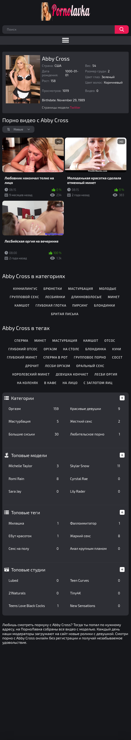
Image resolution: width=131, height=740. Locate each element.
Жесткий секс (95, 421)
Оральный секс (90, 366)
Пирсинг (80, 305)
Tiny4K (95, 593)
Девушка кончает (72, 374)
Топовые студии (28, 569)
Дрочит (32, 366)
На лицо (70, 383)
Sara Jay (34, 491)
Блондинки (104, 305)
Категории (22, 398)
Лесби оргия (106, 374)
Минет (114, 297)
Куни (116, 349)
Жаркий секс (95, 536)
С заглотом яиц (98, 383)
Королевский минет (31, 374)
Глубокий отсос (23, 349)
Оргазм (34, 409)
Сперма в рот (55, 357)
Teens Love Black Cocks (34, 606)
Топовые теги (25, 512)
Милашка (34, 523)
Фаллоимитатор (95, 523)
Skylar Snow (95, 466)
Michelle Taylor (34, 466)
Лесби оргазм (57, 366)
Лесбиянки (55, 297)
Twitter (75, 107)
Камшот (22, 305)
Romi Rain (34, 479)
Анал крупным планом (95, 548)
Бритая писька (64, 314)
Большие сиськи (34, 434)
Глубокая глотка (51, 305)
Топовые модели (29, 455)
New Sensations (95, 606)
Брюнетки (53, 289)
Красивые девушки (95, 409)
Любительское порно (95, 434)
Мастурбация (34, 421)
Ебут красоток (34, 536)
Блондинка (95, 349)
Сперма (21, 340)
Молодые (108, 289)
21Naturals (34, 593)
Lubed (34, 580)
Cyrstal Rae (95, 479)
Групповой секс (24, 297)
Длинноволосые (86, 297)
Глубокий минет (22, 357)
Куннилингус (25, 289)
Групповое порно (90, 357)
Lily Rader (95, 491)
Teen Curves (95, 580)
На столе (71, 349)
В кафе (50, 383)
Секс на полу (34, 548)
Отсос (109, 340)
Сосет (117, 357)
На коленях (27, 383)
